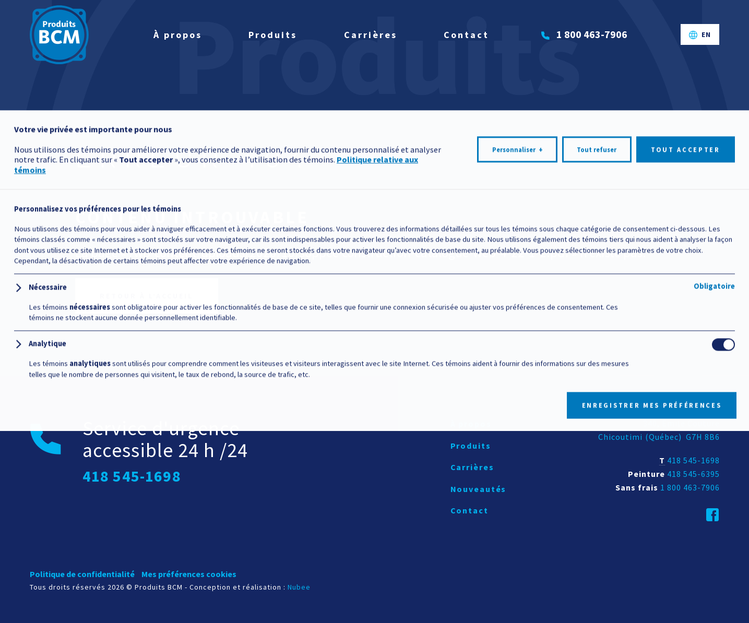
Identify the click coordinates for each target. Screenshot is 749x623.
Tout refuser (596, 580)
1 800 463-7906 (690, 487)
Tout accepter (685, 580)
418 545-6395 (693, 474)
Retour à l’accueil (146, 296)
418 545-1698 (693, 460)
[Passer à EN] (700, 41)
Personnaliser (517, 580)
